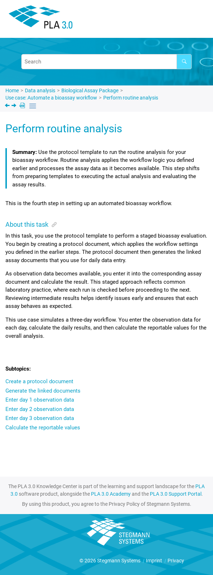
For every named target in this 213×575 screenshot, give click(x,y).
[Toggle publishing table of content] (33, 106)
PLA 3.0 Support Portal (175, 494)
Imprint (154, 560)
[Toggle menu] (196, 20)
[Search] (184, 61)
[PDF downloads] (23, 106)
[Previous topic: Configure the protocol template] (7, 106)
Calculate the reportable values (42, 427)
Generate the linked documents (43, 391)
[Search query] (106, 61)
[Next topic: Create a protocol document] (14, 106)
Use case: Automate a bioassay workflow (51, 98)
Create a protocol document (39, 381)
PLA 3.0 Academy (111, 494)
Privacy (176, 560)
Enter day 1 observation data (39, 400)
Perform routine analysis (130, 98)
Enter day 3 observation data (39, 418)
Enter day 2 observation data (39, 409)
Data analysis (40, 90)
